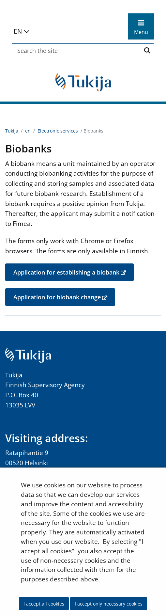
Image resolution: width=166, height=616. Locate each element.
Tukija (11, 131)
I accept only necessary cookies (109, 604)
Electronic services (57, 131)
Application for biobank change (64, 296)
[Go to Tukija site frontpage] (83, 82)
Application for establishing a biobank (73, 272)
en (27, 131)
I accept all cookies (43, 604)
